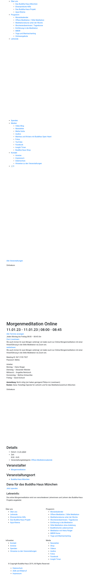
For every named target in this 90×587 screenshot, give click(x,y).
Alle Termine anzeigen (15, 334)
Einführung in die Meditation (26, 28)
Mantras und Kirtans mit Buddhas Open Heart (33, 137)
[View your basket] (12, 166)
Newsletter (19, 129)
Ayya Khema (20, 12)
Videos (53, 548)
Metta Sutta (20, 131)
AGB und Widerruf (20, 571)
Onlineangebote (21, 36)
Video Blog (19, 126)
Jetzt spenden (12, 488)
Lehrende (14, 39)
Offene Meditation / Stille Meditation (29, 20)
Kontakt (14, 153)
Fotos (17, 139)
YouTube (18, 142)
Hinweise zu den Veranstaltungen (28, 163)
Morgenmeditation (18, 470)
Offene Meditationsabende (41, 460)
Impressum (19, 158)
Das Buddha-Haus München (26, 4)
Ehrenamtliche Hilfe (23, 7)
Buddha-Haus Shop (23, 150)
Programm (15, 15)
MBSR (17, 31)
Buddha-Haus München (20, 479)
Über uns (14, 1)
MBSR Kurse (55, 533)
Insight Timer (20, 147)
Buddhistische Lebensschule (61, 528)
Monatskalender (21, 17)
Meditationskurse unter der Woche (29, 23)
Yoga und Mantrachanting (25, 33)
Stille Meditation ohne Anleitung (63, 525)
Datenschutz (20, 161)
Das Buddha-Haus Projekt (25, 9)
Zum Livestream (12, 339)
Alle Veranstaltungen (14, 261)
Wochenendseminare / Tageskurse (29, 25)
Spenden (14, 120)
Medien (14, 123)
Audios (18, 134)
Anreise (18, 155)
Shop (52, 546)
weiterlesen (11, 347)
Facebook (19, 145)
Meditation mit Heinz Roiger (61, 531)
